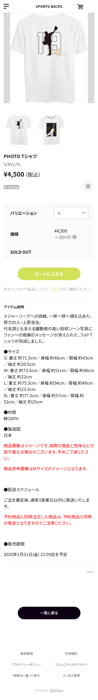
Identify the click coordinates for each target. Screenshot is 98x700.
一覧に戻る (49, 612)
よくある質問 (71, 675)
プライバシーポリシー (26, 664)
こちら (55, 289)
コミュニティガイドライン (71, 664)
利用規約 (71, 653)
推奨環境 (26, 653)
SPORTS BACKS (49, 6)
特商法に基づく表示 (26, 675)
